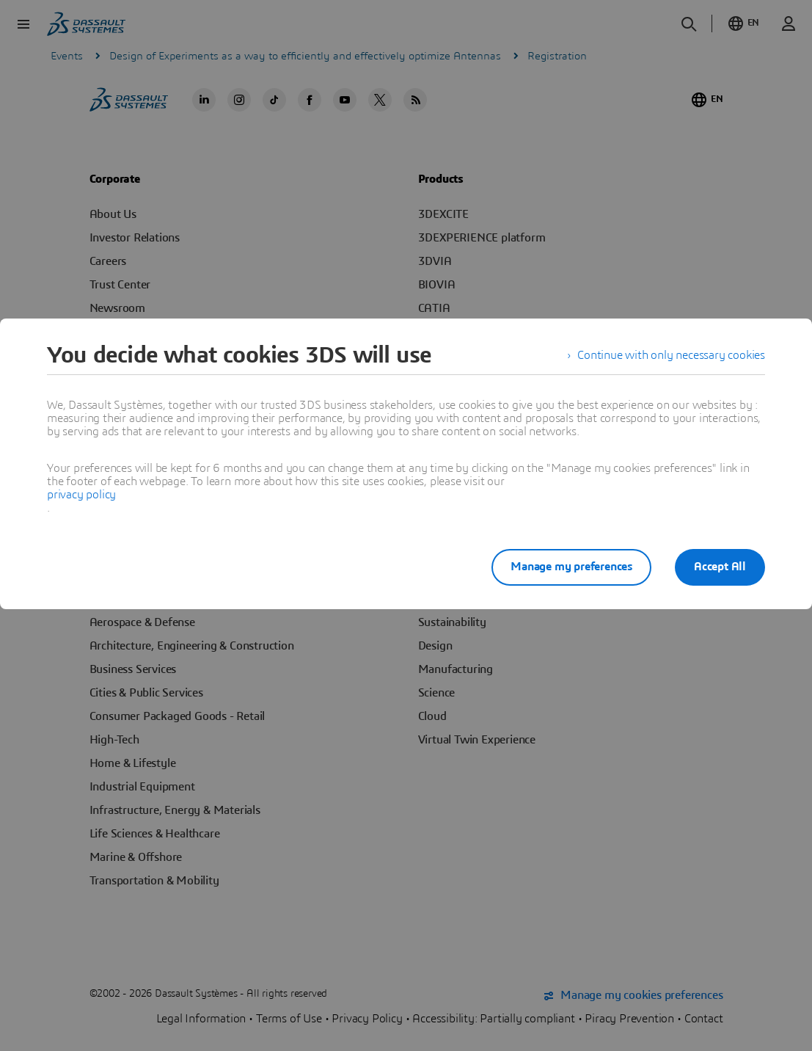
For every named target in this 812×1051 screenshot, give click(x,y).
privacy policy (81, 495)
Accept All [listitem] (720, 566)
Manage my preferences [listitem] (571, 566)
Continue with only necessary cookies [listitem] (671, 355)
